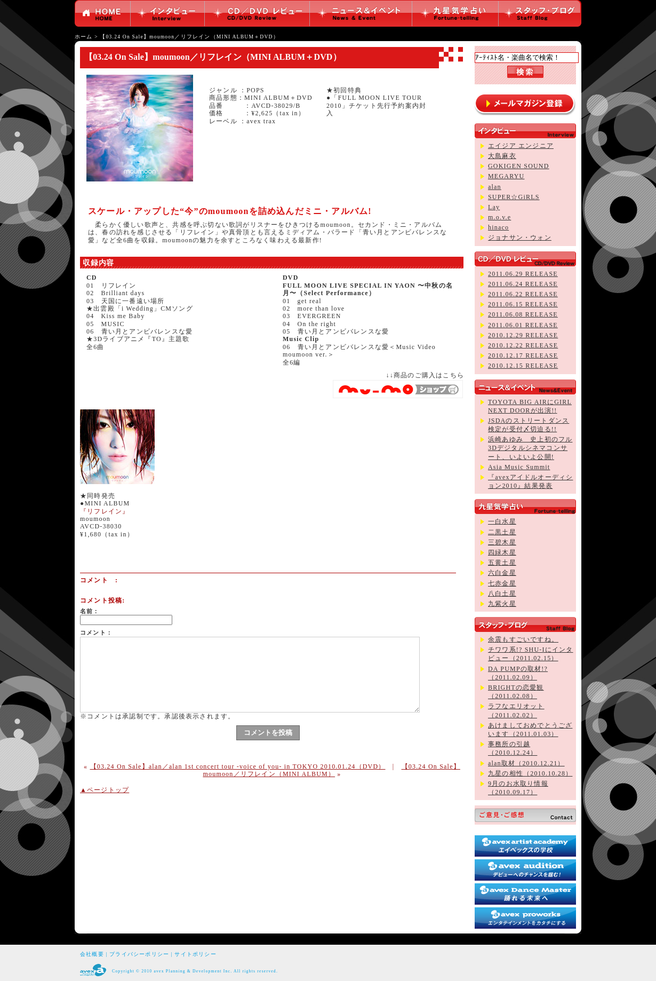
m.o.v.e (499, 217)
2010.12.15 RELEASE (523, 365)
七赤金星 (502, 583)
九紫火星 (502, 603)
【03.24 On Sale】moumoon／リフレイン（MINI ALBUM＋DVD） (189, 36)
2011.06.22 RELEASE (523, 294)
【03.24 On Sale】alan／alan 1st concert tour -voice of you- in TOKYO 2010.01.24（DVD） (238, 766)
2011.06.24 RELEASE (523, 284)
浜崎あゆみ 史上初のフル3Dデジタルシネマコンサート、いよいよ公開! (530, 448)
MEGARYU (506, 176)
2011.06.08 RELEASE (523, 314)
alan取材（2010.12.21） (526, 763)
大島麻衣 (502, 156)
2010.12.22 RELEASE (523, 345)
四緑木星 (502, 552)
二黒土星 (502, 532)
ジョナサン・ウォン (519, 237)
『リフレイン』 (104, 511)
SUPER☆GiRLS (514, 197)
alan (494, 187)
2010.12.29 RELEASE (523, 335)
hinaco (498, 227)
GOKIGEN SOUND (518, 166)
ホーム (84, 36)
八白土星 (502, 593)
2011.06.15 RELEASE (523, 304)
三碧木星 (502, 542)
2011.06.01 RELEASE (523, 325)
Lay (494, 207)
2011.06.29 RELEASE (523, 274)
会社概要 (92, 954)
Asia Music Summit (519, 467)
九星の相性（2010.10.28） (530, 773)
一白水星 (502, 521)
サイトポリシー (195, 954)
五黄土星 (502, 562)
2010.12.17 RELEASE (523, 355)
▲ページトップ (104, 790)
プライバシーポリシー (139, 954)
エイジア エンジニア (521, 145)
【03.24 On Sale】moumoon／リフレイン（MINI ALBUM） (331, 770)
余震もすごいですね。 (523, 639)
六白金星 (502, 572)
